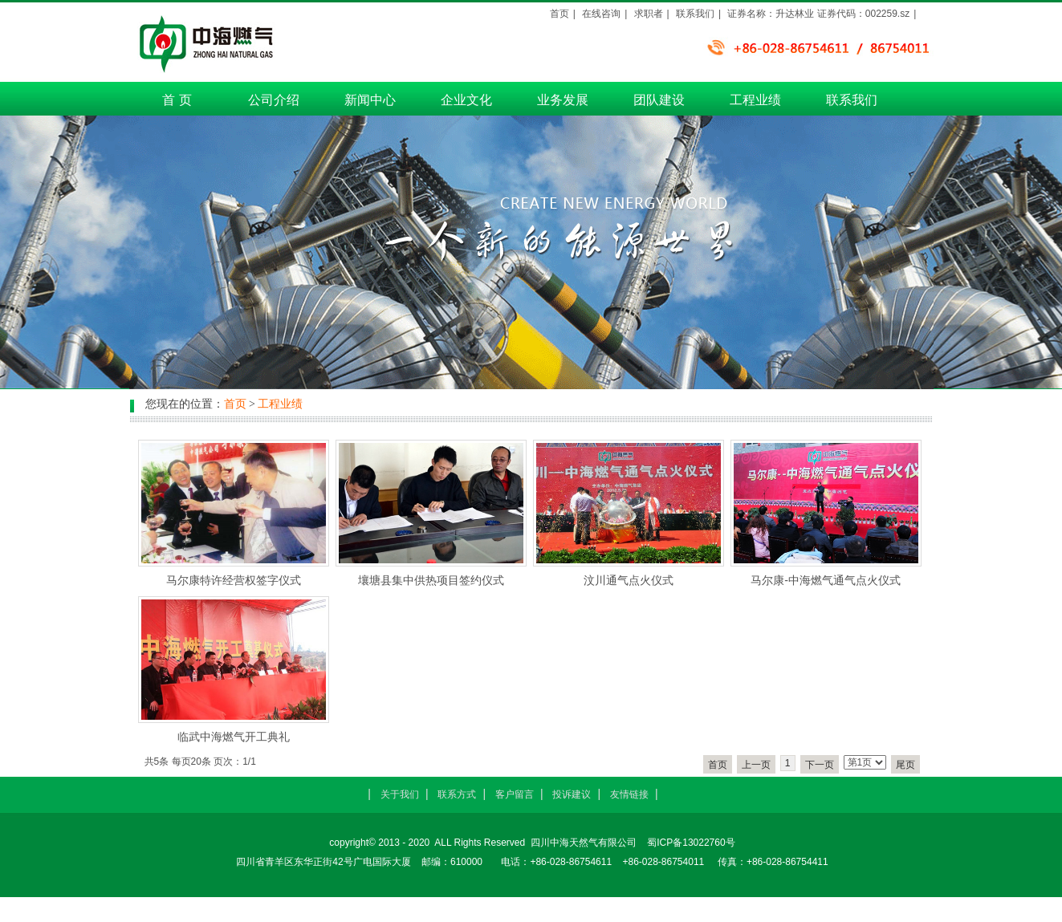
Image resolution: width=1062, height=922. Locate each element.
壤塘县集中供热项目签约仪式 (431, 580)
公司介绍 (273, 100)
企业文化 (466, 100)
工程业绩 (755, 100)
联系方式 (456, 794)
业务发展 (562, 100)
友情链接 (629, 794)
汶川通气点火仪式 (628, 580)
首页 (559, 13)
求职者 (648, 13)
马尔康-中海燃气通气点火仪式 (826, 580)
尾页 (905, 764)
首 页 (176, 100)
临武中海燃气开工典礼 (233, 736)
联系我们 (851, 100)
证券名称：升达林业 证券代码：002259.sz (818, 13)
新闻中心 (370, 100)
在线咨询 (601, 13)
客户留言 (514, 794)
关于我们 (399, 794)
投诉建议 (571, 794)
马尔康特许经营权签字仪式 (233, 580)
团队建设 (659, 100)
